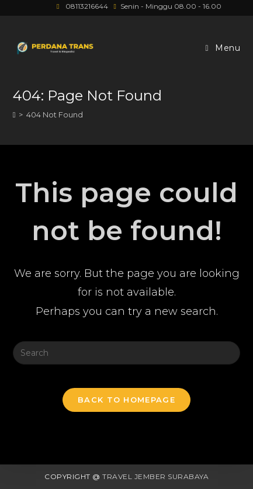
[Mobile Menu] (223, 48)
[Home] (14, 114)
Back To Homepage (126, 399)
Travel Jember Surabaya (155, 476)
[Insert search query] (127, 353)
